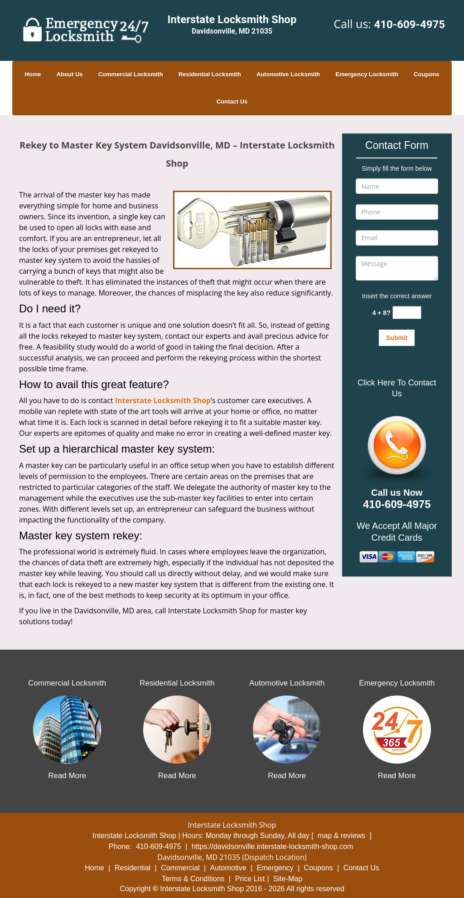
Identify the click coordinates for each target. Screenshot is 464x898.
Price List (250, 879)
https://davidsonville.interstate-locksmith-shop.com (272, 846)
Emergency (275, 868)
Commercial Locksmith (130, 74)
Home (32, 74)
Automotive (228, 868)
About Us (70, 74)
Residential (132, 868)
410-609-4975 (409, 24)
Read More (67, 775)
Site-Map (287, 879)
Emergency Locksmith (366, 74)
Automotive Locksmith (288, 74)
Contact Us (232, 101)
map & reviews (342, 835)
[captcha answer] (406, 312)
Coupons (426, 74)
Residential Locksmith (210, 74)
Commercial (180, 868)
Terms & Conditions (193, 879)
